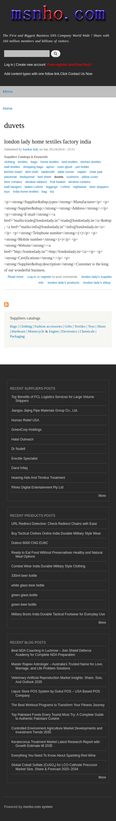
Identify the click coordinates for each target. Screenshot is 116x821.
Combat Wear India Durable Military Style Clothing (48, 566)
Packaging (17, 336)
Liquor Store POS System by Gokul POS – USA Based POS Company (55, 693)
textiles (23, 161)
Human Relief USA (25, 420)
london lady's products (63, 282)
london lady (30, 149)
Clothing (26, 326)
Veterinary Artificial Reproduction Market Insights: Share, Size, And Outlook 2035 (57, 680)
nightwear (80, 186)
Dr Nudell (18, 449)
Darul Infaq (19, 468)
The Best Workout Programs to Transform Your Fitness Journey (58, 705)
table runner (66, 171)
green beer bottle (24, 604)
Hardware (18, 331)
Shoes (101, 326)
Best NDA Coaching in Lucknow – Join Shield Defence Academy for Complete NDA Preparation (51, 652)
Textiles (80, 326)
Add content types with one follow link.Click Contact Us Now (48, 74)
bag (44, 191)
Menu (7, 91)
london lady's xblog (96, 282)
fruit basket (57, 181)
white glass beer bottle (27, 585)
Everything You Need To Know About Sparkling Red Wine (53, 755)
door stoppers (98, 186)
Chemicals (88, 331)
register (46, 276)
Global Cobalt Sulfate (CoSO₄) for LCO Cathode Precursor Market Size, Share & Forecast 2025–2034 (54, 767)
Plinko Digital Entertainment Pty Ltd (37, 487)
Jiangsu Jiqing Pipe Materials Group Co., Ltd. (44, 410)
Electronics (69, 331)
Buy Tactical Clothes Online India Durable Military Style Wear (56, 533)
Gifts (68, 326)
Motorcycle (36, 331)
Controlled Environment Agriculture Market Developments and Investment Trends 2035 (56, 730)
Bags (13, 326)
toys (7, 191)
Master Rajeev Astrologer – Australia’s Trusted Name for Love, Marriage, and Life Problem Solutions (57, 666)
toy (52, 191)
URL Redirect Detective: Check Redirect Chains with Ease (54, 524)
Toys (91, 326)
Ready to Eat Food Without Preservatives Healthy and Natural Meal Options (56, 554)
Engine (54, 331)
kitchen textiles (91, 161)
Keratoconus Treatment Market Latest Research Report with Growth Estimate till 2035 (55, 744)
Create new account (31, 65)
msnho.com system (38, 807)
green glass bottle (24, 595)
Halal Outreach (22, 439)
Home (7, 108)
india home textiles (26, 191)
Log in (8, 65)
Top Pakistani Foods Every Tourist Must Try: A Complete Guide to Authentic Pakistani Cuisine (57, 717)
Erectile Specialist (24, 458)
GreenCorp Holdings (26, 430)
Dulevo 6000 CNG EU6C (29, 543)
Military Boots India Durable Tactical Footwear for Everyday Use (58, 614)
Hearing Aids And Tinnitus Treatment (38, 478)
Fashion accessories (48, 326)
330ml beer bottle (24, 576)
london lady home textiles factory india (47, 141)
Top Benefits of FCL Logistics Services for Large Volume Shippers (52, 399)
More (102, 496)
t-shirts (65, 186)
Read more (16, 276)
